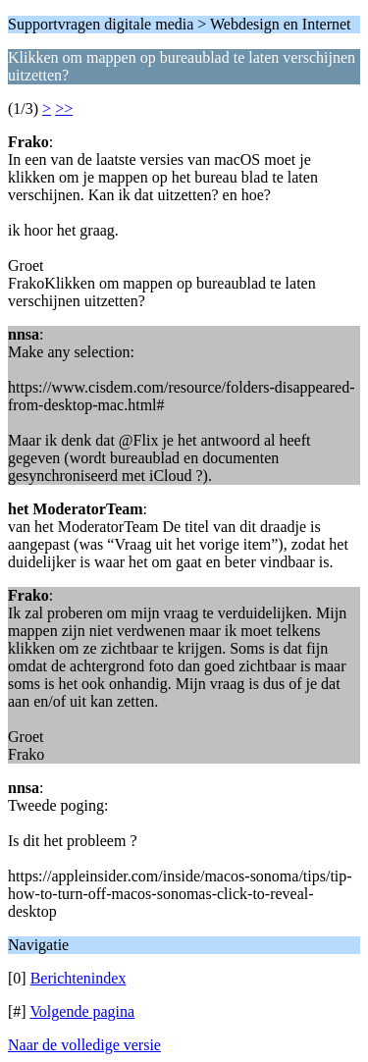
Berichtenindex (78, 978)
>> (64, 108)
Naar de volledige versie (84, 1044)
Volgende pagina (81, 1011)
